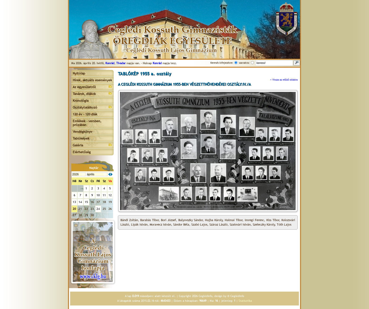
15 (86, 202)
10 (98, 195)
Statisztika (245, 300)
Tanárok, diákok (92, 93)
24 (98, 209)
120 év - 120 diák (85, 114)
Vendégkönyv (82, 131)
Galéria (92, 145)
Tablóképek (81, 138)
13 (74, 202)
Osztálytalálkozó (92, 107)
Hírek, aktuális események (92, 80)
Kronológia (80, 100)
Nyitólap (79, 73)
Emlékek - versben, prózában (87, 123)
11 (104, 195)
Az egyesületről (92, 86)
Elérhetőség (82, 152)
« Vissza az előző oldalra (284, 79)
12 (110, 195)
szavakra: (244, 62)
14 (80, 202)
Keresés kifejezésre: (221, 62)
